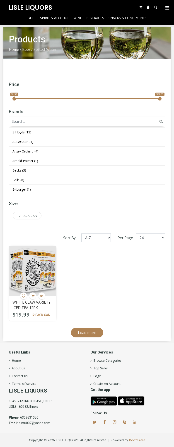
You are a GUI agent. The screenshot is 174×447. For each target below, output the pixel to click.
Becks (19, 170)
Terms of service (23, 383)
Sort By (69, 237)
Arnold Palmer (25, 161)
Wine (78, 18)
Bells (18, 180)
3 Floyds (21, 132)
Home (14, 49)
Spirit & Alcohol (54, 18)
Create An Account (106, 383)
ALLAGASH (22, 142)
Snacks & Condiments (128, 18)
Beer (32, 18)
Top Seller (100, 368)
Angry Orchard (25, 151)
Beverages (95, 18)
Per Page (125, 237)
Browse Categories (106, 360)
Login (97, 376)
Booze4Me (137, 440)
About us (17, 368)
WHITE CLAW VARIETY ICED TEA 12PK (31, 305)
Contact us (19, 376)
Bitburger (21, 189)
